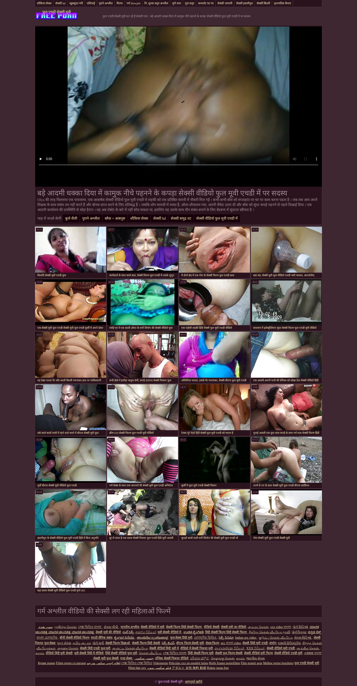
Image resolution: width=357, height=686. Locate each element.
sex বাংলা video (231, 643)
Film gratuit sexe (251, 663)
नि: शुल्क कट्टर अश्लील (156, 3)
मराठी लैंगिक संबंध (101, 637)
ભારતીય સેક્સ (255, 658)
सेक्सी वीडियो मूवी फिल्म (258, 653)
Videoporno (160, 663)
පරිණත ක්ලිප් (199, 658)
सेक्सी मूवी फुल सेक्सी (106, 658)
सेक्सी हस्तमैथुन (244, 3)
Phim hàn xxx (137, 668)
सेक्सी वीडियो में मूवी (152, 627)
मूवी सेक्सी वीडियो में (170, 632)
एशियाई (91, 3)
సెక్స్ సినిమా (226, 637)
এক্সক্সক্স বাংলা (312, 653)
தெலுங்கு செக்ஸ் (223, 658)
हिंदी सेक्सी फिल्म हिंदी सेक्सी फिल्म (226, 632)
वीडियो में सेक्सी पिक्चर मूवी (196, 648)
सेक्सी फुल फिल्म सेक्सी (229, 653)
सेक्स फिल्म (212, 643)
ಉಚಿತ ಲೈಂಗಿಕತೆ (194, 632)
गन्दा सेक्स (126, 658)
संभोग (272, 643)
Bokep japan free (218, 668)
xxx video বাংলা (280, 627)
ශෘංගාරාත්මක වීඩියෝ (229, 648)
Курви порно (46, 663)
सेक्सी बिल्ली (263, 3)
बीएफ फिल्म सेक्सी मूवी (190, 643)
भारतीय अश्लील (129, 627)
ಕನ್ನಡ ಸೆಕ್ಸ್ (314, 632)
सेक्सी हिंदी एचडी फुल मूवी (95, 648)
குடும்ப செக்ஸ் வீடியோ (276, 637)
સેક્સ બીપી (111, 627)
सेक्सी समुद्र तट (181, 218)
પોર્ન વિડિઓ (300, 627)
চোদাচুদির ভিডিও (205, 637)
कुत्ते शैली (71, 218)
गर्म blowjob (133, 3)
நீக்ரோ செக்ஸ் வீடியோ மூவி (269, 632)
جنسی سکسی (144, 658)
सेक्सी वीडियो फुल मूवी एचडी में (217, 218)
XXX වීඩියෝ (255, 648)
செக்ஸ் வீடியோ (150, 653)
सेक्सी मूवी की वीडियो (108, 632)
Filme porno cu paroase (71, 663)
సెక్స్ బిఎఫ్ (168, 643)
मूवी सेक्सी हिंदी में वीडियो (89, 653)
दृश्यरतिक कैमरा (282, 3)
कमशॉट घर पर (206, 3)
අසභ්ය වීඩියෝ (145, 632)
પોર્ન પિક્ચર (299, 632)
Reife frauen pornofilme (224, 663)
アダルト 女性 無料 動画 (189, 668)
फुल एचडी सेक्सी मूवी (56, 12)
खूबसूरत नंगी (76, 3)
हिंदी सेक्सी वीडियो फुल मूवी (121, 653)
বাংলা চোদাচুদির (47, 637)
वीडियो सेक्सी (211, 627)
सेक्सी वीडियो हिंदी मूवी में (164, 648)
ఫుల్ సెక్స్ (128, 632)
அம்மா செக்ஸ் (258, 627)
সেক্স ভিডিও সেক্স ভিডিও (136, 663)
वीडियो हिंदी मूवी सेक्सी (59, 653)
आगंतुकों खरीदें (193, 681)
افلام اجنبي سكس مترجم (103, 663)
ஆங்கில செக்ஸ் (308, 648)
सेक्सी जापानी (224, 3)
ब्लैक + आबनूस (115, 218)
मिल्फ (120, 3)
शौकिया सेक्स (44, 3)
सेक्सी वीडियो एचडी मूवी (288, 653)
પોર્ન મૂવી (98, 643)
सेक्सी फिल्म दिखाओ (118, 643)
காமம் (40, 653)
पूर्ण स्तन (176, 3)
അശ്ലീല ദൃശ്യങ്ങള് (152, 637)
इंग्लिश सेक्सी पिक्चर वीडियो (172, 658)
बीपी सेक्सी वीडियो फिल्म (74, 637)
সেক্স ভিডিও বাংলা (90, 627)
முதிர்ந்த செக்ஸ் (65, 627)
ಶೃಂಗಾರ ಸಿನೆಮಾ (124, 637)
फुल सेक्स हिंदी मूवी (181, 637)
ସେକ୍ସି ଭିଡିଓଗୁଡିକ (289, 643)
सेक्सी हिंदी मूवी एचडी (255, 643)
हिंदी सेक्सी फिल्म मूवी (201, 653)
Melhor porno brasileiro (278, 663)
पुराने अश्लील (106, 3)
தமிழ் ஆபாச (82, 643)
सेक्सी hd (60, 3)
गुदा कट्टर (189, 3)
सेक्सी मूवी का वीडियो (233, 627)
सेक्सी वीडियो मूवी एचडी (281, 648)
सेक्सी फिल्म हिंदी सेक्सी (146, 643)
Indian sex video (246, 637)
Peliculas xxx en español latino (188, 663)
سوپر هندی (45, 627)
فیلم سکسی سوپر (159, 668)
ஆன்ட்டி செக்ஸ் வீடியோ (130, 648)
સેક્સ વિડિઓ (303, 637)
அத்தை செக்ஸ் (68, 648)
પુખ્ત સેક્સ (64, 643)
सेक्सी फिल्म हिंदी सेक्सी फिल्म (184, 627)
